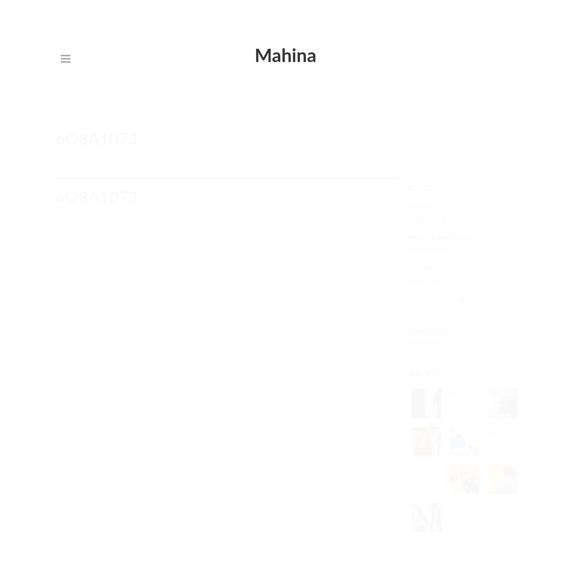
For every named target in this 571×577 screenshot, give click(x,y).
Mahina (285, 55)
